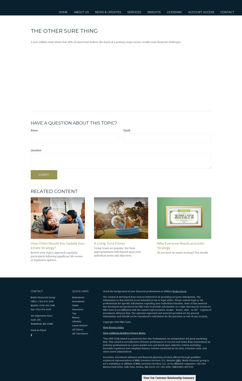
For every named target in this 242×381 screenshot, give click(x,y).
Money (75, 317)
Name (34, 130)
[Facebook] (3, 133)
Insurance (77, 309)
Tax (74, 313)
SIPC (178, 360)
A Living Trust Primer (109, 243)
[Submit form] (44, 174)
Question (36, 150)
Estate (75, 305)
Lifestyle (76, 321)
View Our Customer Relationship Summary (168, 378)
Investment (78, 301)
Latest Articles (80, 325)
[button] (80, 7)
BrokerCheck (179, 291)
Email (126, 130)
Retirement (78, 297)
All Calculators (80, 333)
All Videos (77, 329)
